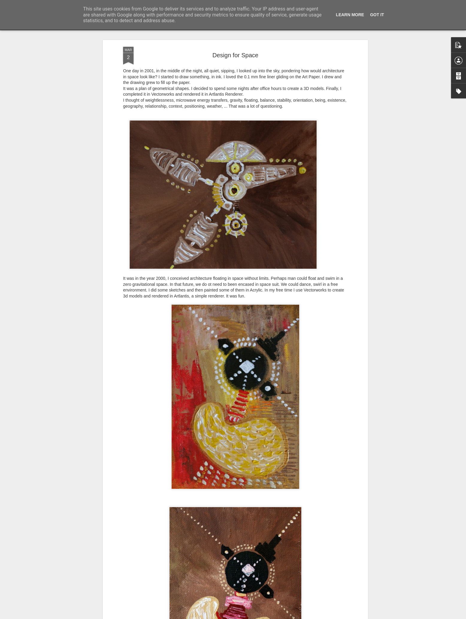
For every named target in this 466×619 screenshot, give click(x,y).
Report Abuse (291, 616)
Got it (377, 14)
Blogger (273, 616)
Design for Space (235, 42)
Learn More (350, 14)
